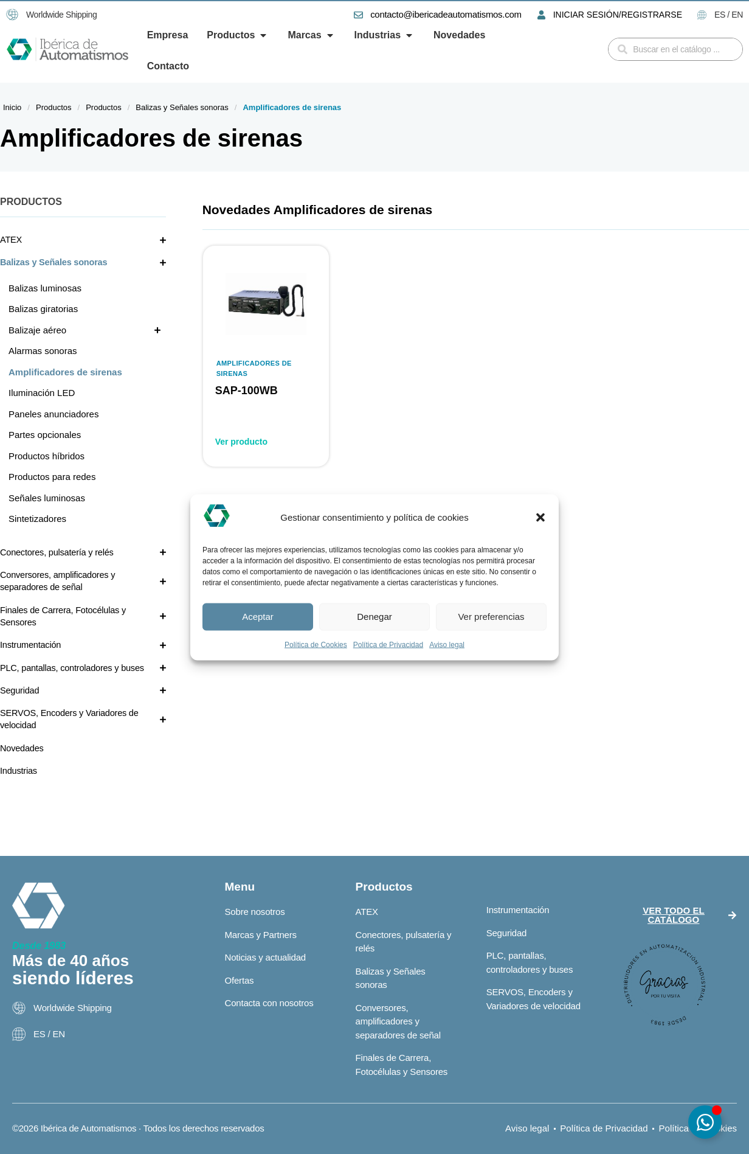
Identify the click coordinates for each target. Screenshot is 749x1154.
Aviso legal (446, 644)
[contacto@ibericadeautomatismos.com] (358, 14)
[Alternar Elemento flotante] (705, 1122)
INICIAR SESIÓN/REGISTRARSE (617, 14)
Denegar (374, 616)
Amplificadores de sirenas (254, 368)
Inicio (12, 107)
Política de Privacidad (388, 644)
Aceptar (258, 616)
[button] (540, 518)
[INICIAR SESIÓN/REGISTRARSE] (541, 14)
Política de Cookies (316, 644)
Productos (54, 107)
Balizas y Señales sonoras (182, 107)
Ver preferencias (491, 616)
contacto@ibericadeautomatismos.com (445, 14)
